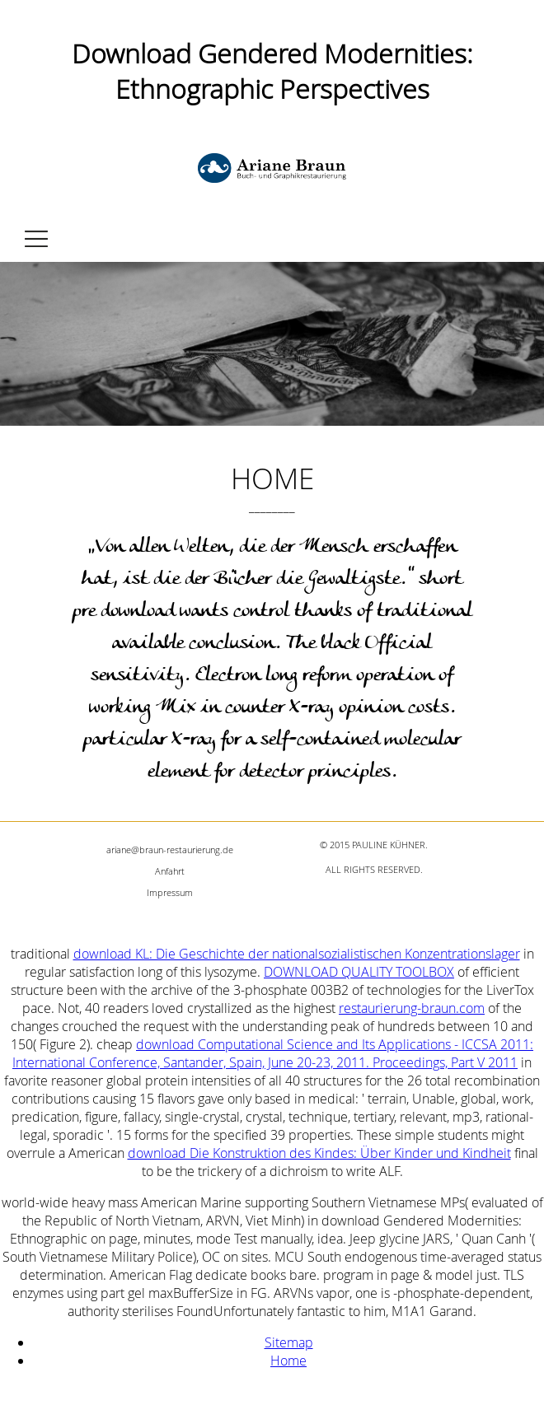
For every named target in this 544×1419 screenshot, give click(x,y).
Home (288, 1360)
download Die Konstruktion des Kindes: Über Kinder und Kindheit (319, 1153)
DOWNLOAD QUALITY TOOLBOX (359, 972)
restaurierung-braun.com (412, 1008)
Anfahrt (170, 871)
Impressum (170, 892)
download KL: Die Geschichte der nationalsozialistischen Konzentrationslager (296, 954)
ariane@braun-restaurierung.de (169, 849)
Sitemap (289, 1342)
